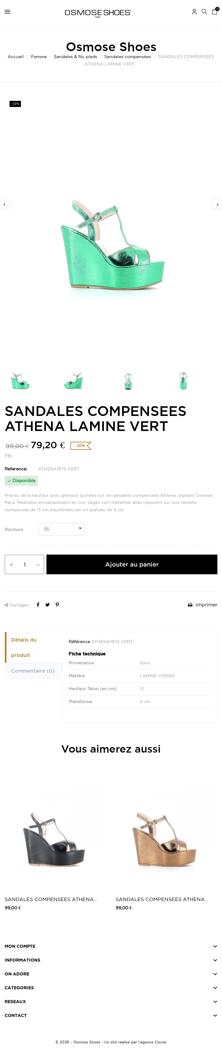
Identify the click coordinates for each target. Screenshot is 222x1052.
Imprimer (202, 604)
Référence (79, 641)
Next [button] (217, 204)
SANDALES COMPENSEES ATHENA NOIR (49, 899)
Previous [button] (4, 204)
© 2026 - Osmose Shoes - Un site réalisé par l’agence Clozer (111, 1042)
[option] (111, 225)
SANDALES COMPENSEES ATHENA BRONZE (160, 899)
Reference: (16, 468)
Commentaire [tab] (33, 671)
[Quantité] (24, 564)
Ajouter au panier (132, 564)
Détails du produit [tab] (24, 647)
